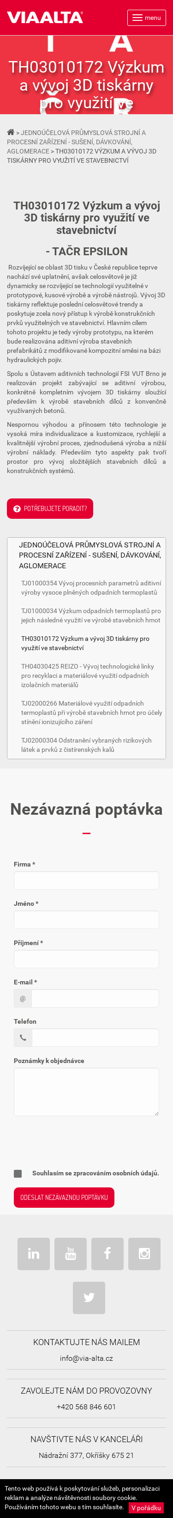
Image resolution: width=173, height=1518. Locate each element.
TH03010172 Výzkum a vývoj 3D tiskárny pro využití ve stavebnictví (85, 643)
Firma (24, 864)
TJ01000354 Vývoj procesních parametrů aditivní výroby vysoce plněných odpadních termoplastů (91, 587)
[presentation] (74, 1141)
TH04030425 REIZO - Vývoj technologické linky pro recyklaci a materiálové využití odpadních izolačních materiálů (87, 675)
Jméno (26, 903)
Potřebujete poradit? (50, 508)
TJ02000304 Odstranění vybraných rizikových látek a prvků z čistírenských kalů (86, 745)
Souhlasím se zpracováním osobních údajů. (86, 1173)
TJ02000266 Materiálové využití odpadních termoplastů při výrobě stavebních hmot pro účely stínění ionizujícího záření (91, 712)
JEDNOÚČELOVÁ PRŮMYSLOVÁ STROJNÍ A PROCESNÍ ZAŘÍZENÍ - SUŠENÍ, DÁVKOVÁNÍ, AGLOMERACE (76, 142)
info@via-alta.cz (86, 1358)
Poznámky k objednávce (49, 1060)
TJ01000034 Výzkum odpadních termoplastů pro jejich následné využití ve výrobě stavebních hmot (91, 615)
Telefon (25, 1021)
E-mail (25, 982)
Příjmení (28, 942)
